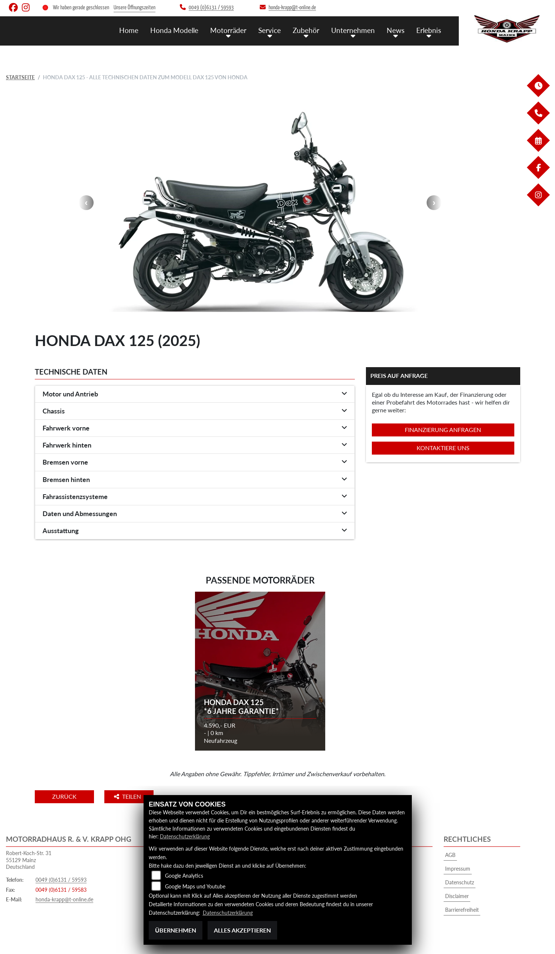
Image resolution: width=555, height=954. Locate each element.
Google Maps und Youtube (195, 886)
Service (269, 30)
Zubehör (306, 30)
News (395, 30)
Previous (86, 202)
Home (128, 30)
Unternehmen (353, 30)
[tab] (194, 394)
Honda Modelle (174, 30)
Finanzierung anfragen (443, 429)
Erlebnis (428, 30)
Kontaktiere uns (443, 447)
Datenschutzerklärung (185, 837)
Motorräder (228, 30)
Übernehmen (175, 930)
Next (434, 202)
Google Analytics (184, 875)
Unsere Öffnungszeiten (134, 7)
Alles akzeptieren (242, 930)
